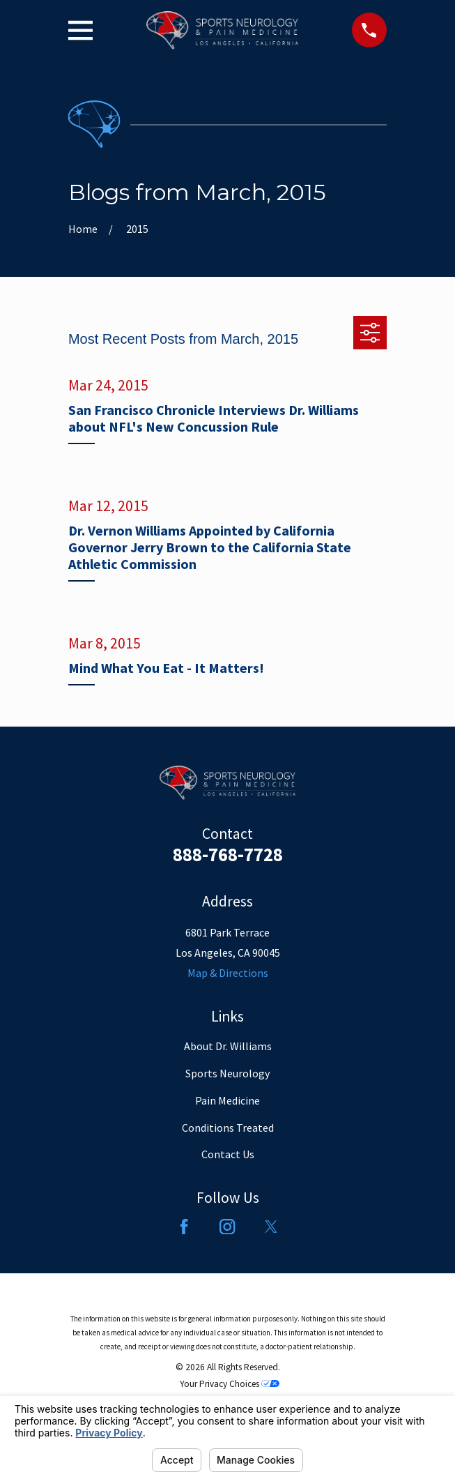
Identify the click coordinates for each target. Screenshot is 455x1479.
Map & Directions (227, 973)
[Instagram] (227, 1226)
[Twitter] (271, 1226)
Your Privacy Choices (229, 1384)
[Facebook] (184, 1226)
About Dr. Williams (228, 1046)
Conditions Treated (228, 1128)
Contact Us (227, 1154)
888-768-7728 (228, 854)
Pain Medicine (227, 1100)
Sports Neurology (227, 1073)
